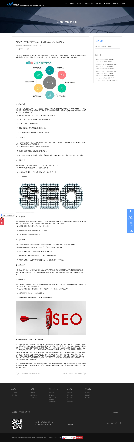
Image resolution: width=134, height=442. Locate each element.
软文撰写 (69, 397)
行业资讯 (103, 46)
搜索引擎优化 (52, 397)
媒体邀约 (69, 399)
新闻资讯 (115, 3)
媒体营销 (98, 3)
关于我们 (123, 3)
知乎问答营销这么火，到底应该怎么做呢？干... (107, 80)
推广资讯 (97, 46)
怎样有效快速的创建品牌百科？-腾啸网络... (106, 78)
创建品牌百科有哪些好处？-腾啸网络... (105, 73)
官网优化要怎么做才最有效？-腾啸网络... (105, 75)
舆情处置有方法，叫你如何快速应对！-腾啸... (106, 64)
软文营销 (69, 393)
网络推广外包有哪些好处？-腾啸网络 (72, 373)
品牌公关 (51, 395)
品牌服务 (72, 3)
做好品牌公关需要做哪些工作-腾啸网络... (105, 59)
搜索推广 (79, 3)
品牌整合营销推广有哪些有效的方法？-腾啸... (106, 71)
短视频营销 (70, 401)
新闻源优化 (33, 395)
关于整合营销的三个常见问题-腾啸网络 (29, 373)
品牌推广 (14, 393)
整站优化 (33, 393)
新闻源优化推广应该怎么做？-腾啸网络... (105, 68)
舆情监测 (51, 393)
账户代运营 (107, 3)
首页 (65, 3)
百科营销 (14, 395)
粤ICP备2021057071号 (55, 437)
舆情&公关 (51, 399)
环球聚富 (21, 412)
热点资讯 (110, 46)
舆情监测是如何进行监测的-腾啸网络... (105, 66)
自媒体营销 (70, 395)
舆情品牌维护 (52, 401)
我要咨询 (20, 49)
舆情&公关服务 (89, 3)
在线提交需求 (116, 412)
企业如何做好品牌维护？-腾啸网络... (104, 61)
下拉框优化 (33, 397)
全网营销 (27, 412)
